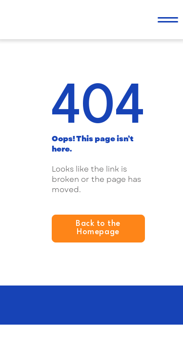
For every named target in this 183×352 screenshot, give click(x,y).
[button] (168, 19)
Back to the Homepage (98, 228)
